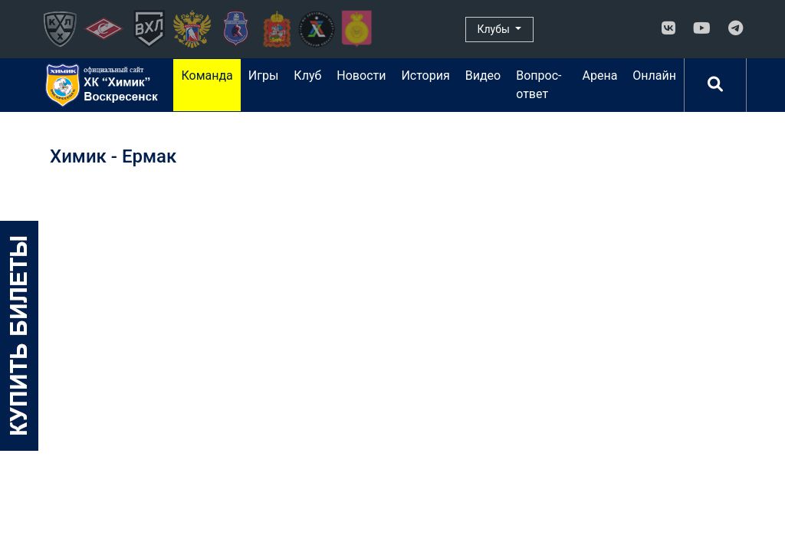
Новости (361, 75)
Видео (483, 75)
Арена (600, 75)
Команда (206, 75)
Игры (263, 75)
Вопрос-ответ (538, 84)
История (425, 75)
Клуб (307, 75)
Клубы (495, 29)
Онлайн (654, 75)
